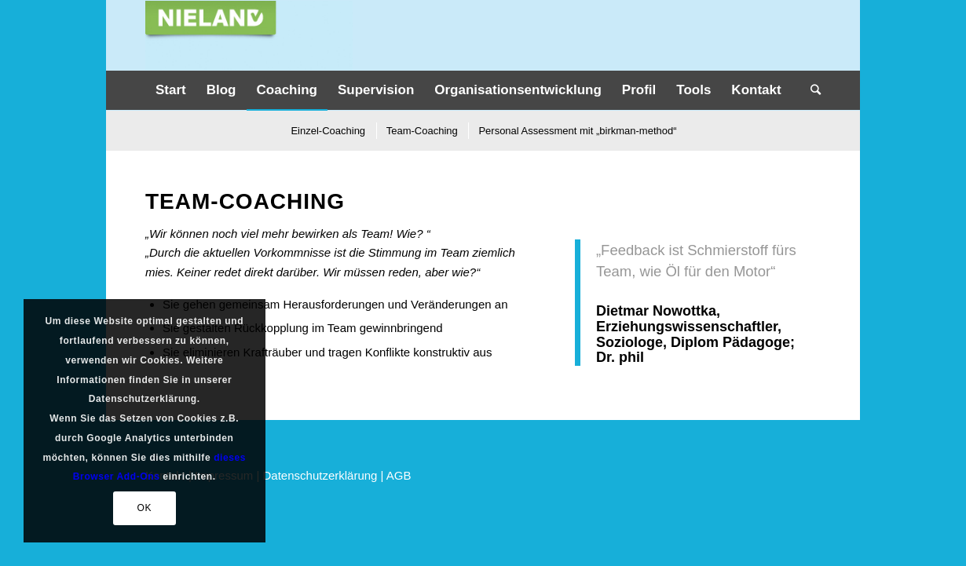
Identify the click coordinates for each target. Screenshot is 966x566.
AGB (399, 475)
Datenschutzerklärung (320, 475)
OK (144, 507)
